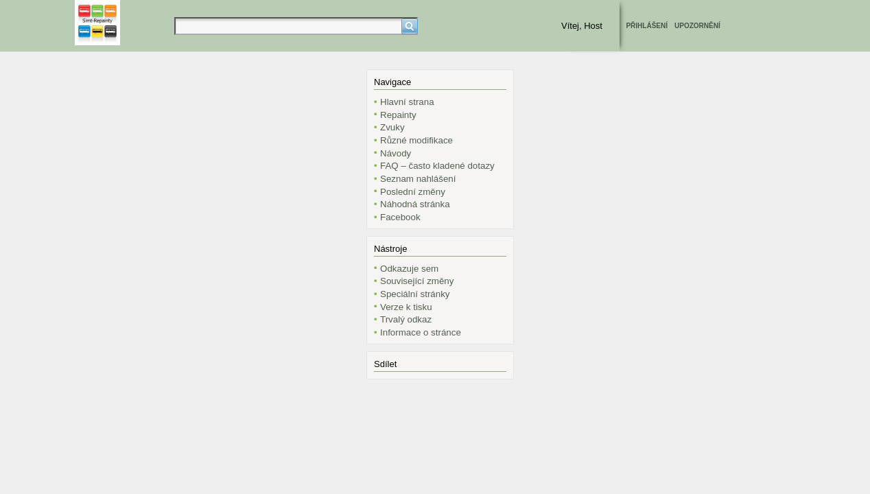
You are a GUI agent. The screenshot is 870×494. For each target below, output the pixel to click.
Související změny (417, 281)
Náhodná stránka (415, 204)
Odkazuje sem (409, 268)
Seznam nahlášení (418, 179)
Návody (395, 153)
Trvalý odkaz (406, 319)
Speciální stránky (415, 294)
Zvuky (392, 127)
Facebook (400, 217)
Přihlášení (647, 26)
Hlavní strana (407, 102)
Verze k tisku (406, 307)
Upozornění (697, 26)
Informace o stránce (420, 332)
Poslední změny (412, 192)
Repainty (398, 115)
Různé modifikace (416, 140)
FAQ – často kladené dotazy (437, 166)
